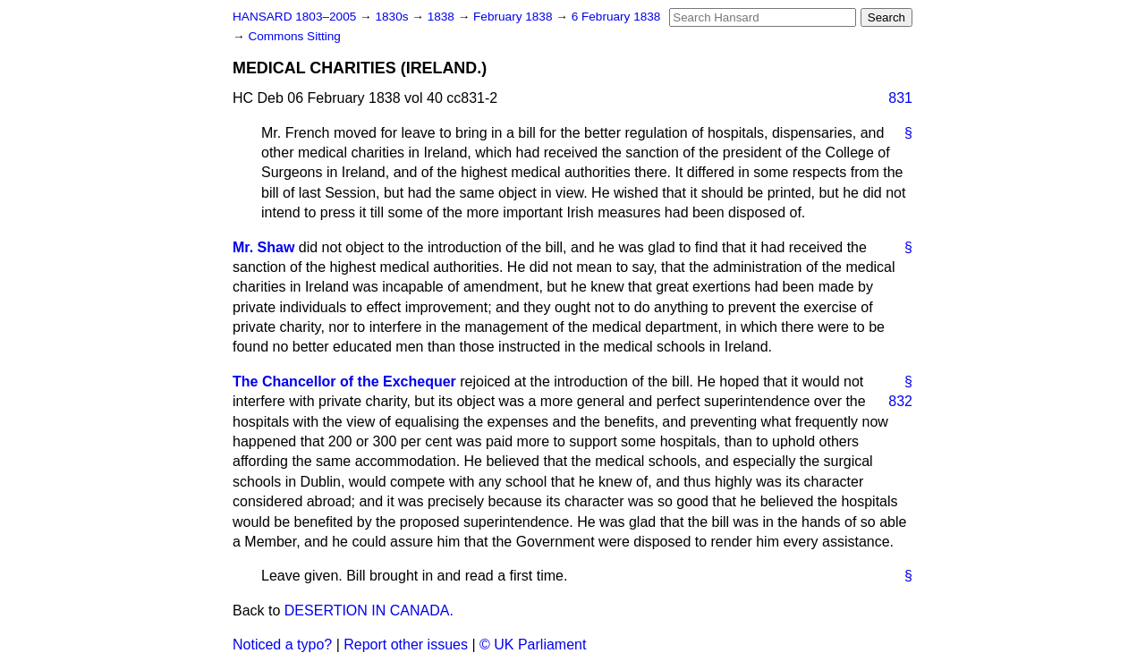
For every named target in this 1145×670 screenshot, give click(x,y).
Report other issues (406, 644)
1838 (443, 16)
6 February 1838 (616, 16)
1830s (393, 16)
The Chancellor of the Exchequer (344, 381)
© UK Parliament (532, 644)
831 (900, 98)
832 (900, 401)
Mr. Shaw (263, 247)
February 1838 (514, 16)
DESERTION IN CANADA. (369, 610)
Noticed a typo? (282, 644)
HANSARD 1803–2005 (294, 16)
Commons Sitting (294, 36)
